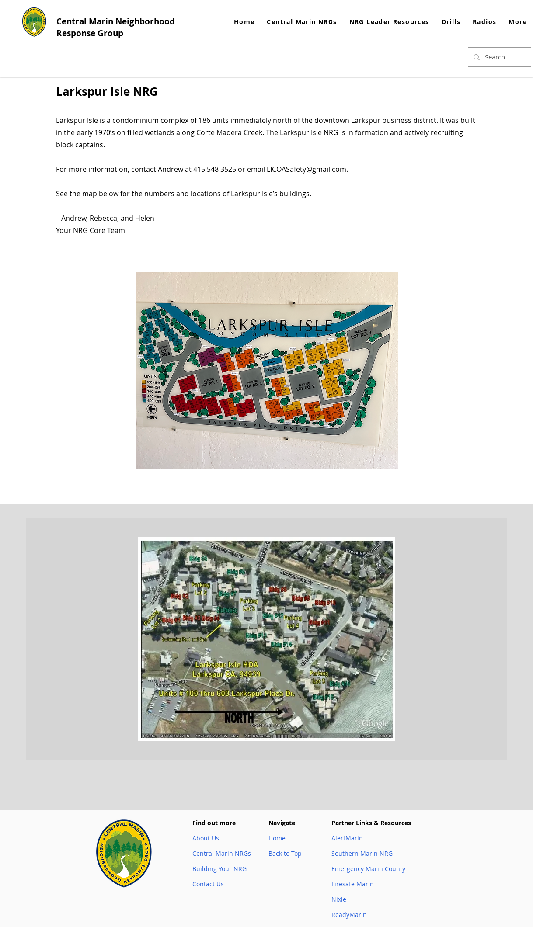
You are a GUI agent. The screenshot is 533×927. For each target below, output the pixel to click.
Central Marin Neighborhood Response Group (115, 27)
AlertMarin (347, 838)
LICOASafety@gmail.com (306, 169)
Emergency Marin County (368, 869)
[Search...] (498, 57)
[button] (389, 21)
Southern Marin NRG (362, 853)
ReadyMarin (349, 914)
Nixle (338, 899)
